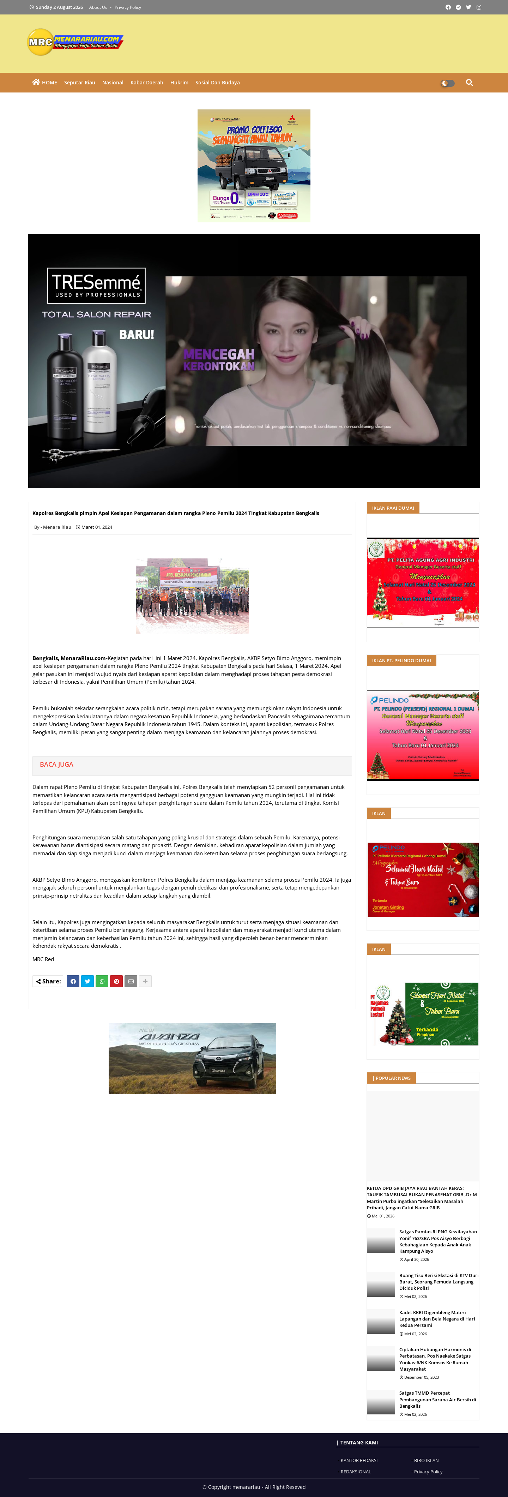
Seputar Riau (79, 82)
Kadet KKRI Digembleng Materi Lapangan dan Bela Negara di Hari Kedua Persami (437, 1318)
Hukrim (179, 82)
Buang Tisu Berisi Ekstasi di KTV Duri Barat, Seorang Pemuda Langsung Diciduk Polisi (439, 1281)
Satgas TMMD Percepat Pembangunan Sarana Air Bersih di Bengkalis (437, 1399)
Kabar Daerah (147, 82)
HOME (49, 82)
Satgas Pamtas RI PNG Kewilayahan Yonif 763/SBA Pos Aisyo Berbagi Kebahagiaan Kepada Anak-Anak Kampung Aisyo (438, 1241)
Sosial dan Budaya (217, 82)
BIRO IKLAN (426, 1460)
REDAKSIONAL (356, 1471)
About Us (98, 7)
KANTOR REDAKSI (359, 1460)
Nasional (112, 82)
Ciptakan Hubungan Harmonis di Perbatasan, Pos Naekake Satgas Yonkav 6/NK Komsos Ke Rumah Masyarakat (435, 1359)
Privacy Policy (128, 7)
